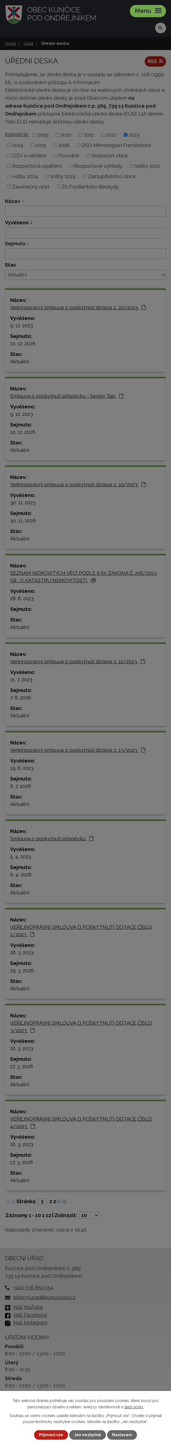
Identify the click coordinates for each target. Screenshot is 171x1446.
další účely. (134, 1406)
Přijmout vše (51, 1435)
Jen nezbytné (87, 1435)
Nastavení (122, 1435)
